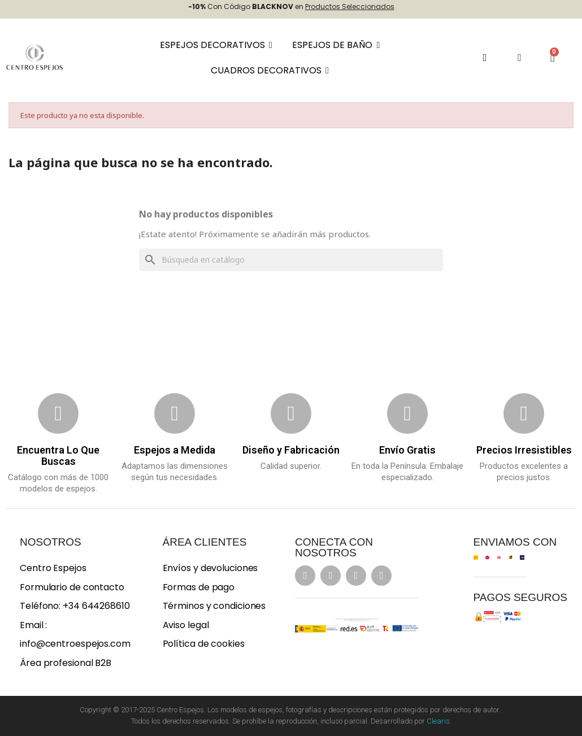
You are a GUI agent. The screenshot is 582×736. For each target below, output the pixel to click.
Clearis (438, 721)
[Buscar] (291, 260)
